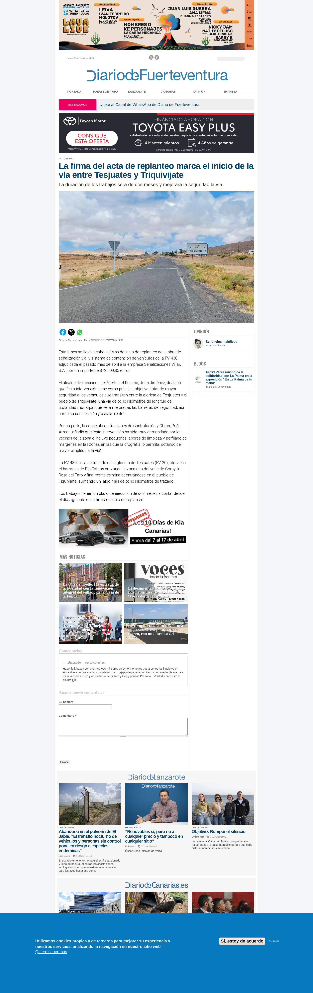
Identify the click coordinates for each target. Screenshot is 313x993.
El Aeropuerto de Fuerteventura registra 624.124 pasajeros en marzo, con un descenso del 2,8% (155, 632)
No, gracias (274, 941)
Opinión (199, 91)
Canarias (168, 91)
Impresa (230, 91)
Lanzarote (137, 91)
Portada (74, 91)
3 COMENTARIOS (149, 846)
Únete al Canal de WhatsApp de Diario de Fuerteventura (149, 104)
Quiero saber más (51, 952)
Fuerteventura (105, 91)
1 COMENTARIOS (96, 340)
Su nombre (66, 701)
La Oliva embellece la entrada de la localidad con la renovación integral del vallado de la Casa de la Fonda (91, 590)
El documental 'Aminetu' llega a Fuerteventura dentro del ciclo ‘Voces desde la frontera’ (155, 592)
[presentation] (89, 749)
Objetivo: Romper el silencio (218, 831)
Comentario (67, 715)
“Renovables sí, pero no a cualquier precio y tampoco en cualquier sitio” (154, 836)
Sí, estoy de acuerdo (242, 941)
